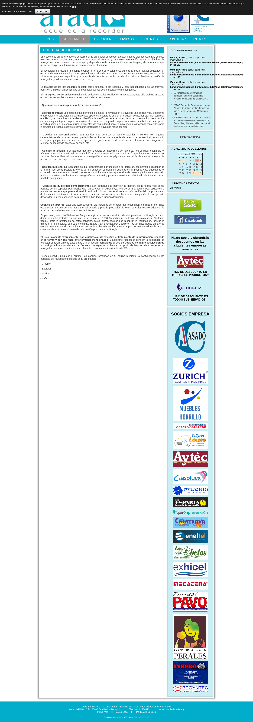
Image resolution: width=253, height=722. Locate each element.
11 (197, 164)
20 (180, 170)
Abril (187, 154)
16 (190, 167)
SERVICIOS (126, 39)
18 (197, 167)
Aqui (74, 6)
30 (190, 173)
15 (187, 167)
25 (197, 170)
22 (187, 170)
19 (200, 167)
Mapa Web (102, 712)
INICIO (51, 39)
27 (180, 173)
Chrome (46, 263)
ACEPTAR (42, 11)
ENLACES (199, 39)
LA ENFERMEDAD (74, 39)
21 (183, 170)
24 (193, 170)
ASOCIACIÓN (102, 39)
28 (183, 173)
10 (193, 164)
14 (183, 167)
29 (187, 173)
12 (200, 164)
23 (190, 170)
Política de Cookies (146, 712)
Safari (45, 278)
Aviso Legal (122, 712)
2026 (192, 154)
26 (200, 170)
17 (193, 167)
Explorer (46, 268)
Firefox (46, 273)
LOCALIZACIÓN (151, 39)
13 (180, 167)
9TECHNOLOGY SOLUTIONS (136, 717)
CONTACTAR (177, 39)
